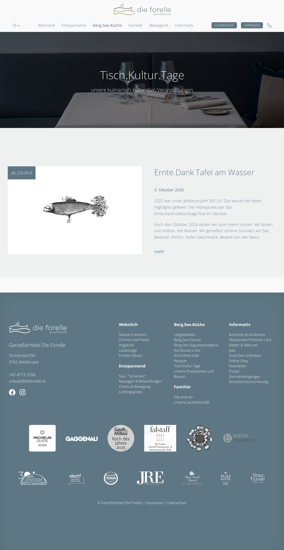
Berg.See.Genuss (187, 339)
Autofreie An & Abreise (247, 334)
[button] (16, 25)
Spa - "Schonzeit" (132, 376)
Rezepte (180, 360)
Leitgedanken (184, 334)
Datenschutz (177, 502)
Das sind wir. (184, 397)
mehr (159, 251)
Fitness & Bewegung (134, 386)
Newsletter (237, 365)
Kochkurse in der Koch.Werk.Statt (187, 353)
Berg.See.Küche (189, 324)
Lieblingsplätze (130, 391)
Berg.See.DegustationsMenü (196, 345)
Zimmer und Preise (134, 339)
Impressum (155, 502)
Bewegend (158, 25)
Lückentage (224, 25)
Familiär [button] (135, 25)
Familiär (182, 386)
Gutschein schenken (245, 355)
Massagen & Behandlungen (140, 381)
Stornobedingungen (244, 376)
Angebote (126, 345)
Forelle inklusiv (130, 355)
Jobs (232, 350)
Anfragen (252, 25)
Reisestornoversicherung (248, 381)
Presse (234, 371)
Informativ (184, 25)
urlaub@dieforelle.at (27, 381)
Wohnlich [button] (46, 25)
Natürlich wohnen (133, 334)
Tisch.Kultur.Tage (187, 365)
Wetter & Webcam (243, 345)
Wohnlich (128, 324)
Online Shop (238, 360)
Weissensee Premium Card (250, 339)
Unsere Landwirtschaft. (192, 402)
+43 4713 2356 (22, 374)
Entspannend (132, 366)
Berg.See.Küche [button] (107, 25)
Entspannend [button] (74, 25)
